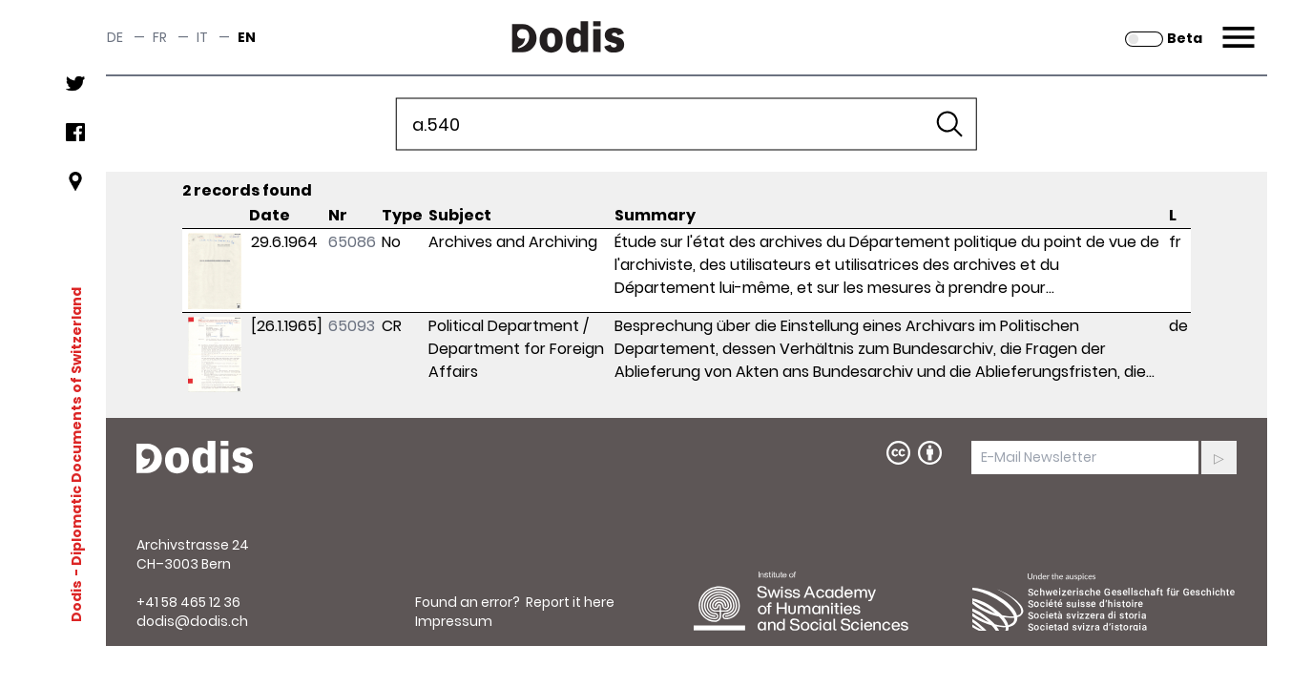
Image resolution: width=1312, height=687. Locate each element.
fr (160, 37)
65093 (351, 326)
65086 (352, 242)
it (202, 37)
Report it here (570, 602)
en (247, 37)
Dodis (75, 600)
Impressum (453, 621)
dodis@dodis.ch (192, 621)
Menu (1236, 25)
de (115, 37)
